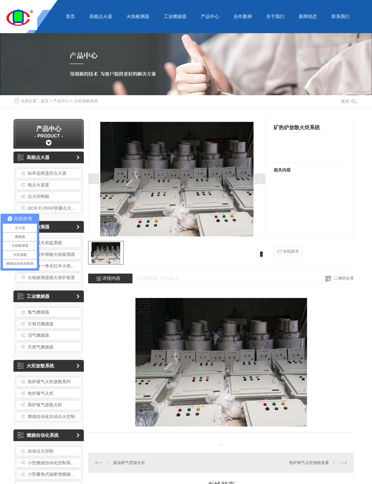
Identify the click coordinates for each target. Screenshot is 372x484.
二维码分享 (344, 278)
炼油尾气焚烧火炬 (129, 462)
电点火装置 (38, 184)
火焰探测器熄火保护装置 (51, 277)
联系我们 (340, 16)
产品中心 (210, 16)
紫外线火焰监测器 (45, 242)
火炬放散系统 (86, 101)
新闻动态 (308, 16)
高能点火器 (100, 16)
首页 (70, 16)
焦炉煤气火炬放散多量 (309, 462)
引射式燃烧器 (41, 323)
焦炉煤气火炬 (41, 393)
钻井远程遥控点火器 (47, 173)
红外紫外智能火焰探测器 (51, 254)
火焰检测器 (137, 16)
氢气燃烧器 (38, 312)
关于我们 (275, 16)
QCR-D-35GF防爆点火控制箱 (53, 208)
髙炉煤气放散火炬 (45, 404)
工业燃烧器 (175, 16)
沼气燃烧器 (38, 335)
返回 (348, 101)
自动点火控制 (41, 451)
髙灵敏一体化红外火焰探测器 (53, 265)
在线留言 (288, 251)
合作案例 (243, 16)
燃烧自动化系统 (38, 435)
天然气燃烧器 (41, 346)
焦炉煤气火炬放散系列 (49, 381)
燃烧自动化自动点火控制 (51, 416)
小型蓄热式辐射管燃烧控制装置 (53, 474)
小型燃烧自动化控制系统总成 (53, 462)
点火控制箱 (38, 196)
